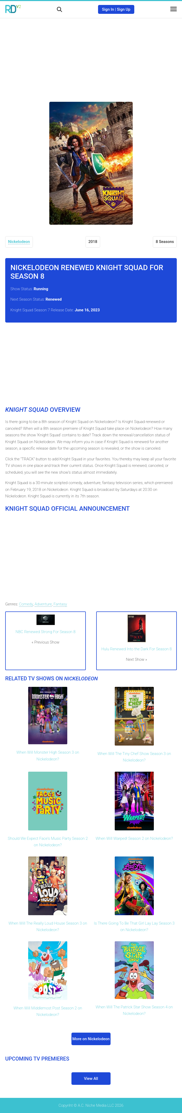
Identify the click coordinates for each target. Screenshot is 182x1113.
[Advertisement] (91, 56)
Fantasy (60, 604)
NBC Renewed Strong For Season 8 (46, 631)
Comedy (26, 604)
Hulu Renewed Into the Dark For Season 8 (136, 649)
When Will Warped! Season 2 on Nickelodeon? (134, 838)
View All (91, 1078)
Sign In (108, 9)
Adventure (43, 604)
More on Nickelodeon (91, 1039)
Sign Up (123, 9)
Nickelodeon (19, 241)
